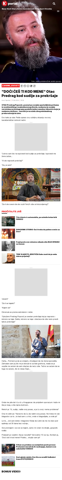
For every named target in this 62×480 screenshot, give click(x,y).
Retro (19, 9)
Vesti (9, 9)
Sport (42, 9)
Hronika (48, 9)
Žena (37, 9)
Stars (14, 9)
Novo (4, 9)
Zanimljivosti (28, 9)
